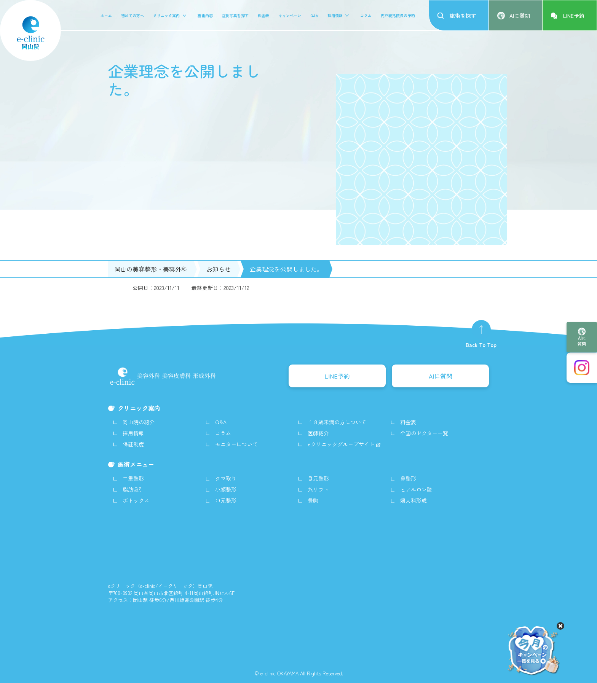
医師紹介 (318, 433)
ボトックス (136, 500)
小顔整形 (225, 489)
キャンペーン (289, 15)
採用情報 (335, 15)
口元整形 (225, 500)
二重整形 (133, 478)
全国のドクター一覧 (424, 433)
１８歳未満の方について (337, 422)
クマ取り (225, 478)
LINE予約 (337, 376)
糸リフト (318, 489)
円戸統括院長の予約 (398, 15)
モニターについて (236, 444)
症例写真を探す (235, 15)
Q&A (314, 15)
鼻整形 (408, 478)
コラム (366, 15)
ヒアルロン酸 (416, 489)
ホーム (106, 15)
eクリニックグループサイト (342, 444)
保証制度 (133, 444)
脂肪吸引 (133, 489)
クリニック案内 (166, 15)
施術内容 (205, 15)
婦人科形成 (413, 500)
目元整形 (318, 478)
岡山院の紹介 (139, 422)
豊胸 (313, 500)
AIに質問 (582, 341)
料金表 (263, 15)
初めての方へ (132, 15)
